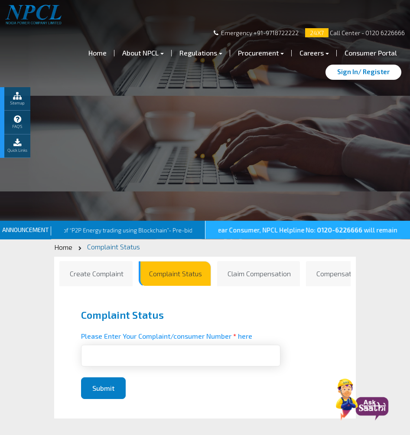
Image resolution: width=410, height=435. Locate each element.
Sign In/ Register (363, 71)
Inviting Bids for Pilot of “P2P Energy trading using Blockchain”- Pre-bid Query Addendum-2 (131, 230)
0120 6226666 (384, 32)
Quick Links (17, 146)
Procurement (258, 53)
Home (97, 53)
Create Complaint (97, 273)
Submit (103, 388)
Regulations (198, 53)
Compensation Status (349, 273)
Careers (311, 53)
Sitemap (17, 99)
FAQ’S (17, 122)
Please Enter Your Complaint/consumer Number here (166, 336)
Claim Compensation (259, 273)
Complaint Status (113, 246)
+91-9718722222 (275, 32)
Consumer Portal (371, 53)
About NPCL (140, 53)
